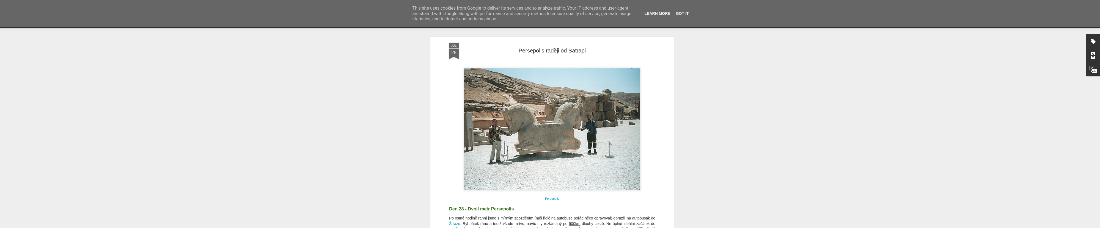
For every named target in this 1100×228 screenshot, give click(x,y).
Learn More (657, 13)
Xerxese (523, 116)
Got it (682, 13)
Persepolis (464, 95)
